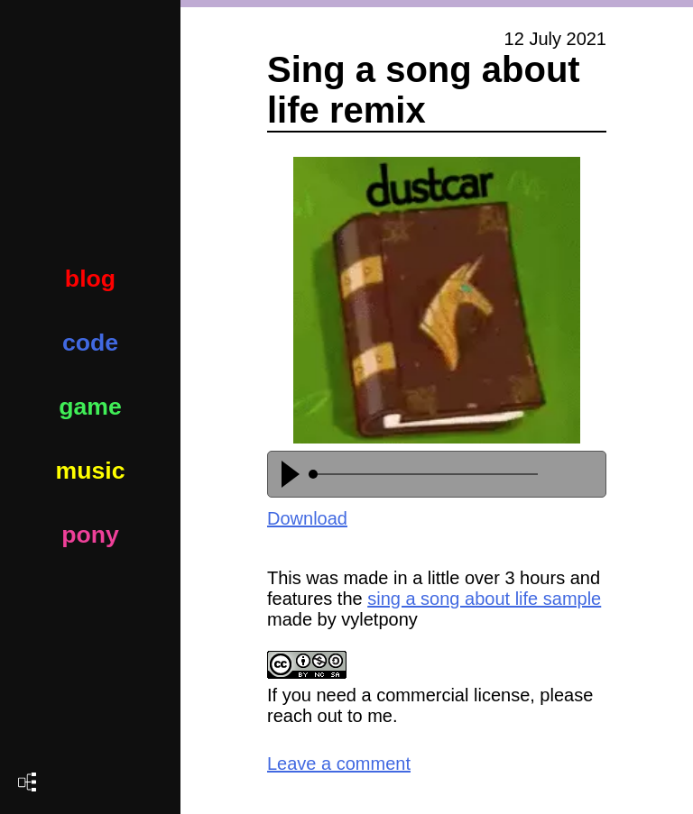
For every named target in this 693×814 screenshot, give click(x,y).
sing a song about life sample (484, 598)
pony (90, 534)
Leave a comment (339, 763)
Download (307, 518)
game (90, 406)
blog (90, 278)
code (90, 342)
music (90, 470)
